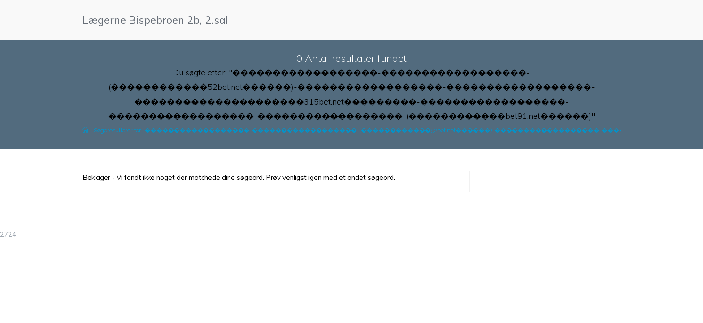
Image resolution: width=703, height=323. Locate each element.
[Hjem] (85, 130)
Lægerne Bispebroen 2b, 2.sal (155, 19)
